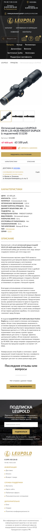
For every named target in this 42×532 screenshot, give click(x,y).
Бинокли (27, 49)
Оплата (8, 474)
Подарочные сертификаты (21, 57)
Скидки (8, 508)
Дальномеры (16, 49)
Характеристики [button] (11, 161)
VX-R (9, 231)
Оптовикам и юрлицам (26, 28)
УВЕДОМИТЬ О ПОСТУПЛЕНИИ (21, 154)
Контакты (27, 32)
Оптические (10, 229)
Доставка (9, 470)
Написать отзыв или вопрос (21, 386)
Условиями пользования (25, 439)
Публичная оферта (12, 493)
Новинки (15, 32)
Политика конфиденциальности (17, 511)
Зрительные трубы (15, 53)
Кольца (19, 45)
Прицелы (10, 45)
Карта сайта (10, 489)
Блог (7, 504)
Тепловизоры (30, 45)
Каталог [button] (8, 28)
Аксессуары (30, 53)
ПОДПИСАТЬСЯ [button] (21, 432)
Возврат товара (11, 477)
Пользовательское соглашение (17, 496)
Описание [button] (31, 161)
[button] (10, 9)
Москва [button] (16, 168)
